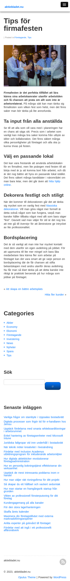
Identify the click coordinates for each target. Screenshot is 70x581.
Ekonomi (12, 330)
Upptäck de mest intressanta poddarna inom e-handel (32, 474)
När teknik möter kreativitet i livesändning (28, 447)
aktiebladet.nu (14, 6)
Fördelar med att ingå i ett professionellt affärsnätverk (27, 529)
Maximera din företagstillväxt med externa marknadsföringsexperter (28, 517)
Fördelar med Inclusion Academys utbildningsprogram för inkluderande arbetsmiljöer (33, 453)
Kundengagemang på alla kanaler (24, 502)
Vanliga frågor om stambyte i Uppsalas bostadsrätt (34, 417)
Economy (12, 326)
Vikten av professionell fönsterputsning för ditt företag (31, 497)
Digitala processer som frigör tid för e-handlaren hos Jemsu (35, 423)
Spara (10, 351)
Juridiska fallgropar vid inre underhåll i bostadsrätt (33, 442)
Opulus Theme (27, 577)
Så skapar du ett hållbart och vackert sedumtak (32, 484)
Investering (13, 339)
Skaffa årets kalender (16, 511)
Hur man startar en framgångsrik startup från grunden (30, 490)
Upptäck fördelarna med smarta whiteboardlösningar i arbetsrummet (35, 430)
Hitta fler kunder (54, 294)
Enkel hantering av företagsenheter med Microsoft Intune (33, 437)
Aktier (10, 322)
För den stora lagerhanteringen (22, 507)
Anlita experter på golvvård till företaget (27, 523)
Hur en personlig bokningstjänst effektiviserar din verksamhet (32, 467)
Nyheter (11, 347)
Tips (29, 37)
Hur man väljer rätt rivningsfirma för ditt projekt (31, 479)
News (10, 343)
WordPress (59, 577)
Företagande (20, 37)
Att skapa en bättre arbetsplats (24, 289)
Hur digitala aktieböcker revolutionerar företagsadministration (26, 460)
